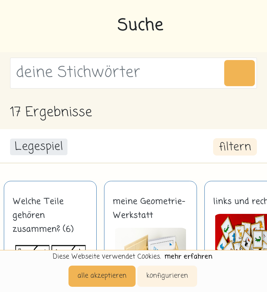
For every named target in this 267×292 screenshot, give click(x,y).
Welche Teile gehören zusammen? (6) (43, 215)
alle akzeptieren (102, 276)
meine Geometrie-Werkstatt (149, 209)
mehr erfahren (188, 256)
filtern (235, 147)
